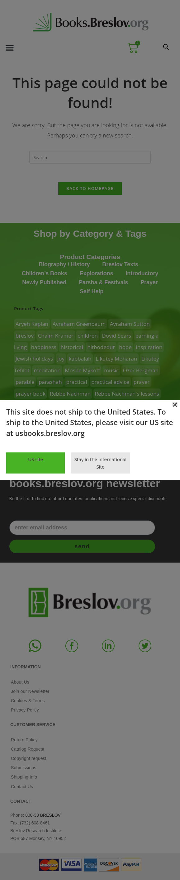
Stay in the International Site (100, 463)
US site (35, 459)
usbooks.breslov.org (49, 433)
